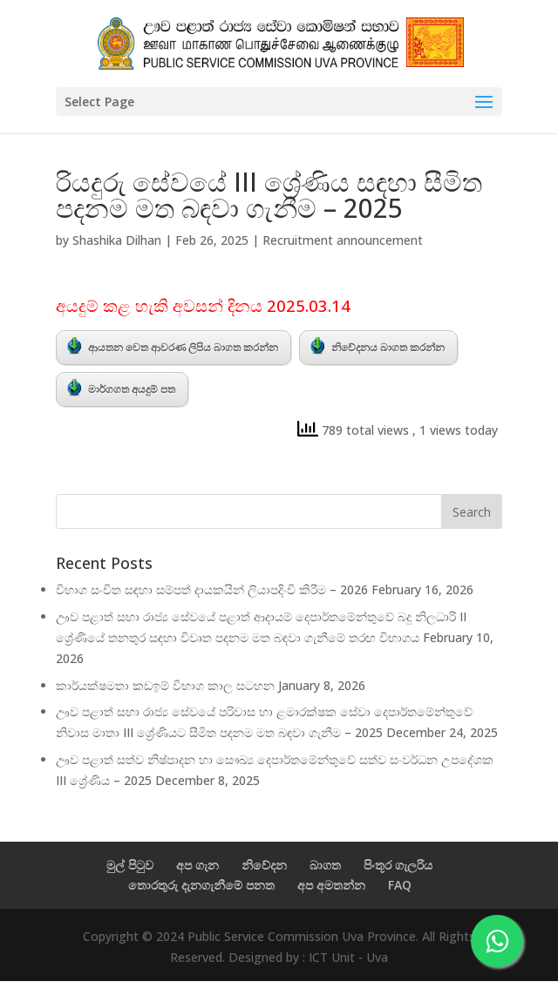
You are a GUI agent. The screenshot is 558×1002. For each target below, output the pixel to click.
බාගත (325, 864)
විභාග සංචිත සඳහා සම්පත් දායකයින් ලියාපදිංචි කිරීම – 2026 (212, 589)
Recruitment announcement (342, 240)
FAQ (400, 885)
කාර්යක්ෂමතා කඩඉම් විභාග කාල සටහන (165, 685)
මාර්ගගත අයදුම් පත (121, 387)
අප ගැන (197, 864)
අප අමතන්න (331, 885)
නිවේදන (264, 864)
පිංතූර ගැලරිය (398, 864)
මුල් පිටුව (129, 864)
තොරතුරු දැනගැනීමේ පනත (201, 885)
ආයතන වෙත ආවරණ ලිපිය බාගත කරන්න (172, 346)
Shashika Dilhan (116, 240)
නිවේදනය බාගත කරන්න (377, 346)
